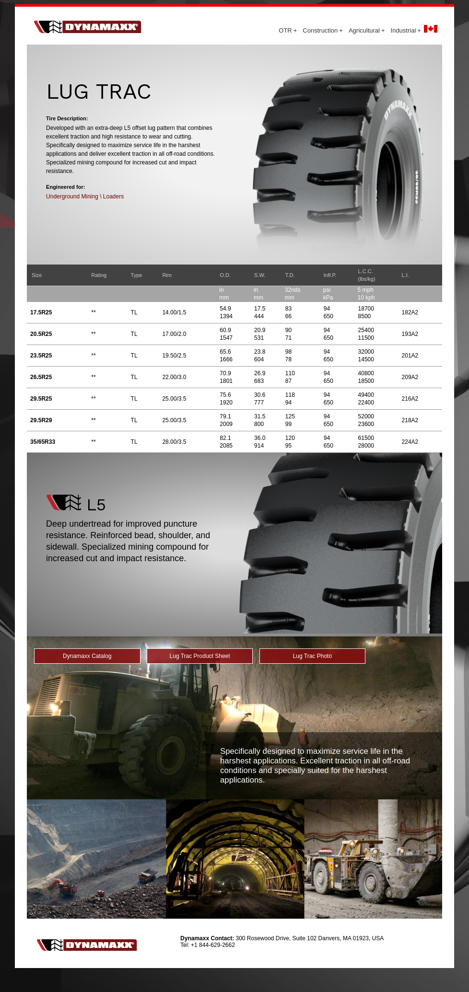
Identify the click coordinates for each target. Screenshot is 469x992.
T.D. (290, 275)
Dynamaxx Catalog (87, 656)
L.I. (405, 275)
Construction (323, 30)
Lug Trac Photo (312, 656)
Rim (167, 275)
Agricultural (367, 30)
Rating (98, 275)
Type (136, 275)
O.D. (225, 275)
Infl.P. (330, 275)
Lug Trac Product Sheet (200, 656)
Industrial (406, 30)
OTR (288, 30)
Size (37, 275)
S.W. (259, 275)
